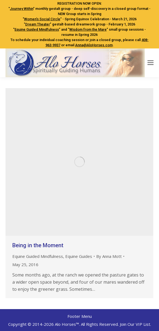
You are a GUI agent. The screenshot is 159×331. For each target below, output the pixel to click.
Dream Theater (37, 24)
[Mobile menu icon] (150, 63)
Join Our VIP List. (135, 324)
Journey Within (21, 9)
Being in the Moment (37, 245)
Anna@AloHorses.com (94, 45)
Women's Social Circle (42, 19)
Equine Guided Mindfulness (37, 29)
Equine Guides (78, 256)
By (109, 256)
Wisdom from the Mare (88, 29)
